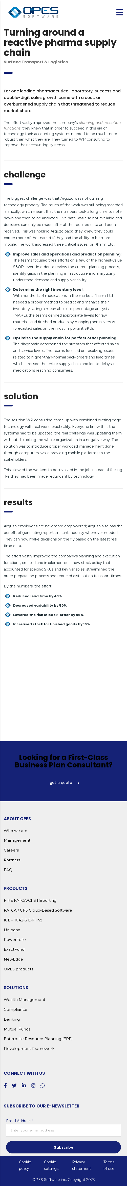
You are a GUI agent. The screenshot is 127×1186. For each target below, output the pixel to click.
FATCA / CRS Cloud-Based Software (38, 910)
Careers (11, 850)
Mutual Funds (17, 1029)
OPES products (18, 969)
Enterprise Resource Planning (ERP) (38, 1039)
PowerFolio (15, 939)
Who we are (15, 831)
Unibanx (12, 930)
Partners (12, 860)
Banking (12, 1019)
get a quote (65, 782)
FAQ (8, 870)
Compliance (15, 1009)
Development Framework (29, 1048)
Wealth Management (24, 999)
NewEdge (13, 959)
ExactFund (14, 949)
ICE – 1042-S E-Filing (23, 920)
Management (17, 840)
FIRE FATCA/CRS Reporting (30, 900)
